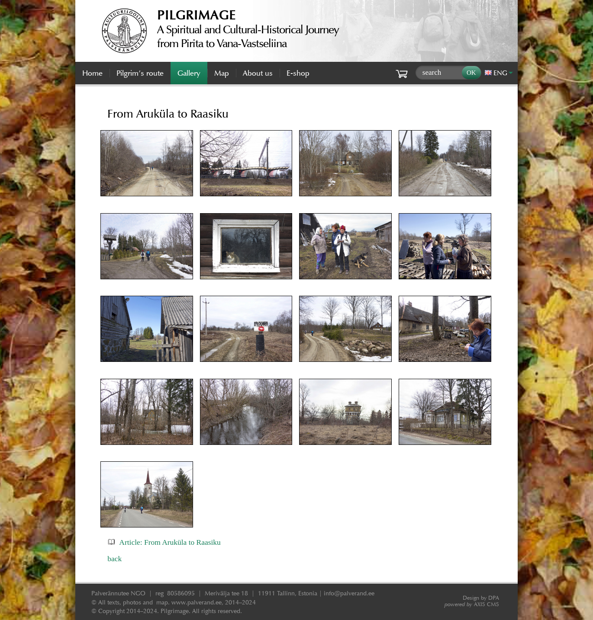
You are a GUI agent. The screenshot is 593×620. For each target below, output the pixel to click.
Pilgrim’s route (140, 73)
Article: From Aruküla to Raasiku (169, 542)
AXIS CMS (472, 604)
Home (92, 73)
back (114, 558)
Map (221, 73)
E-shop (298, 73)
